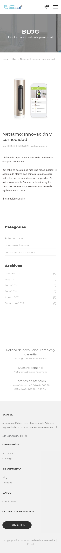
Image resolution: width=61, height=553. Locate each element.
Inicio (6, 59)
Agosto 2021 (12, 297)
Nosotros (7, 482)
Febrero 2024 (13, 273)
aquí (54, 427)
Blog (15, 59)
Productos (7, 453)
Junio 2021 (11, 285)
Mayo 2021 (11, 279)
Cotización (17, 525)
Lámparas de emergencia (20, 252)
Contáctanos (9, 501)
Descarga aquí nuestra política (30, 358)
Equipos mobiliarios (17, 245)
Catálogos (7, 458)
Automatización (14, 238)
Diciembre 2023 (14, 303)
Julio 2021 (11, 291)
